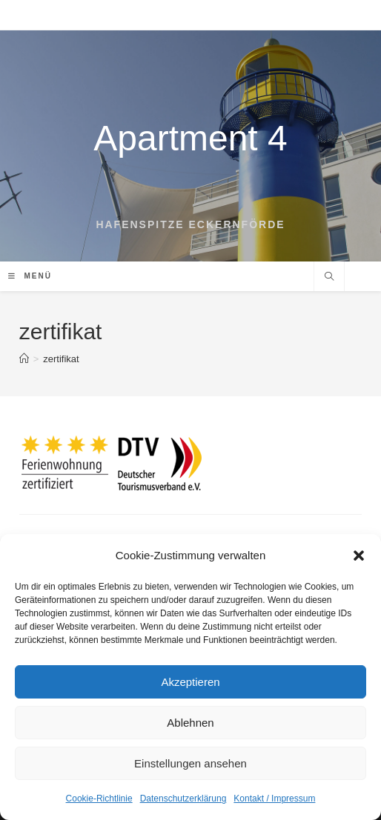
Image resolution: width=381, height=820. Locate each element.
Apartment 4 (190, 138)
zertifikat (61, 358)
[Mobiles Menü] (30, 276)
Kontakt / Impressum (274, 798)
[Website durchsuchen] (329, 278)
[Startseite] (24, 358)
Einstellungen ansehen (190, 763)
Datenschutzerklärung (183, 798)
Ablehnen (190, 722)
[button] (358, 555)
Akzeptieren (190, 682)
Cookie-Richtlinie (99, 798)
